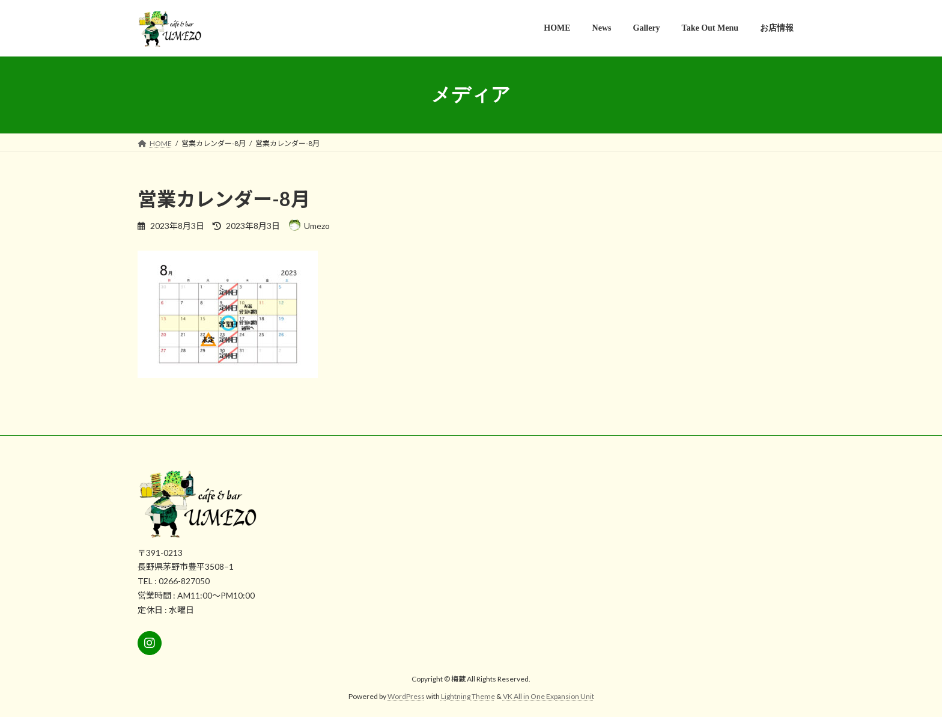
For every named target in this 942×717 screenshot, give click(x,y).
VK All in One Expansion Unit (548, 696)
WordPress (406, 696)
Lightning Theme (468, 696)
